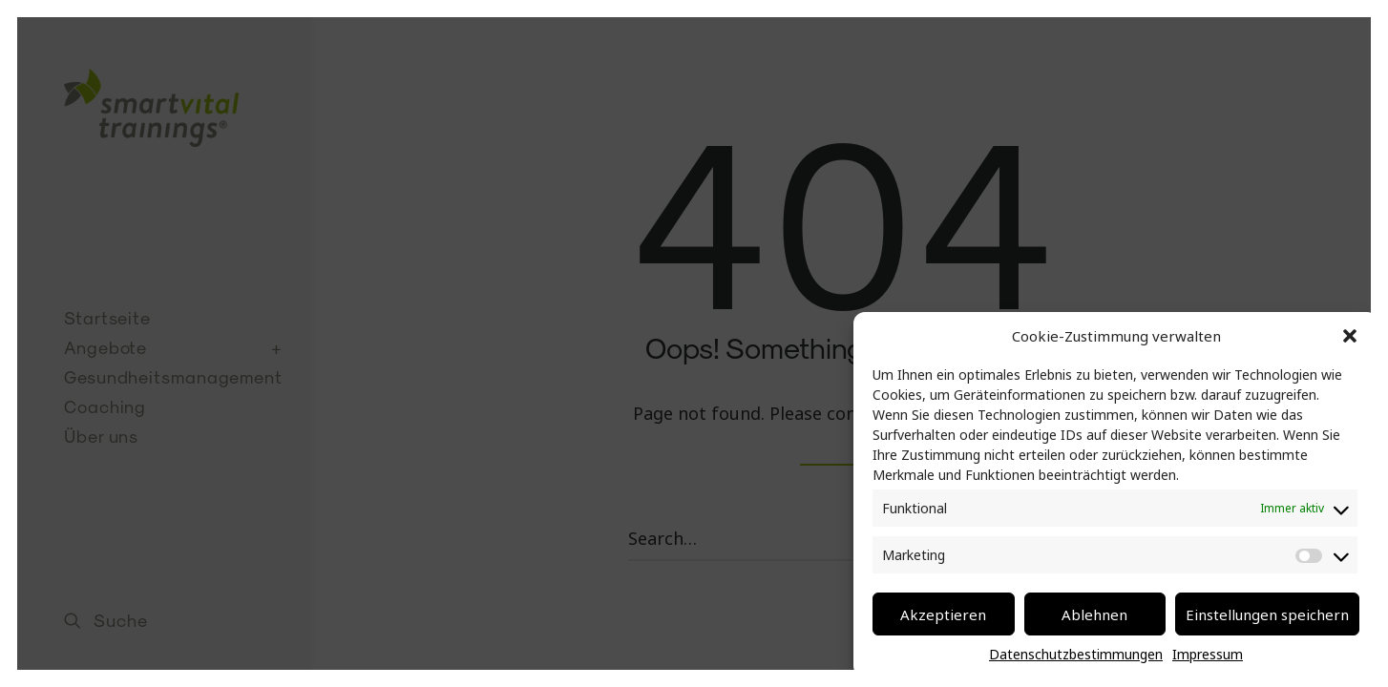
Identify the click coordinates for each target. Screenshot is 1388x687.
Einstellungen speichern (1267, 614)
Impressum (1207, 654)
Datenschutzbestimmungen (1076, 654)
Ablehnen (1094, 614)
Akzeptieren (943, 614)
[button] (1349, 335)
